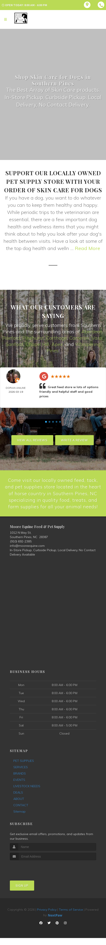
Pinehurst (33, 338)
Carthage (56, 338)
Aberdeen (91, 331)
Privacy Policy (47, 916)
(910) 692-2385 (21, 548)
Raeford (11, 338)
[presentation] (33, 875)
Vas (96, 338)
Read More (87, 248)
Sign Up (22, 892)
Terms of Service (71, 916)
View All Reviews (32, 439)
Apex (57, 344)
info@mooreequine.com (27, 553)
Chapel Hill (37, 344)
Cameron (79, 338)
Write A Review (74, 439)
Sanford (14, 344)
